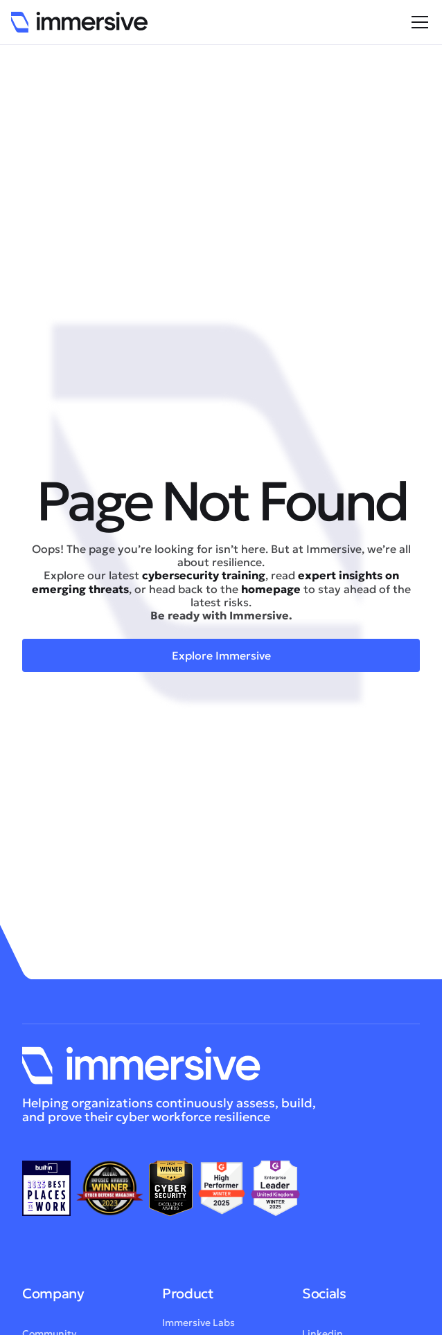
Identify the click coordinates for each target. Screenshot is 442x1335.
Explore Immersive (221, 655)
